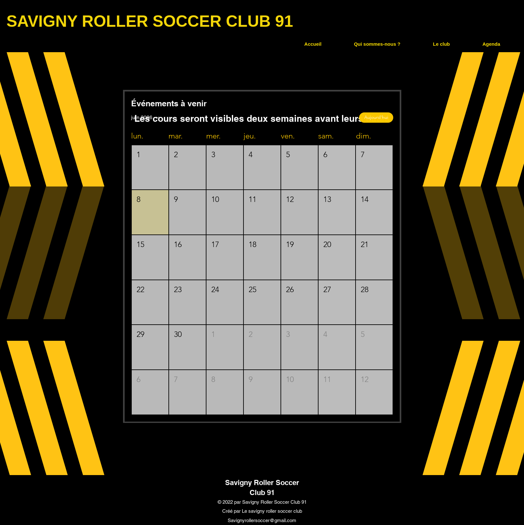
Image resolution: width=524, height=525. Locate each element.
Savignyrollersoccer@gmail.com (262, 520)
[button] (377, 44)
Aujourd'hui (376, 117)
